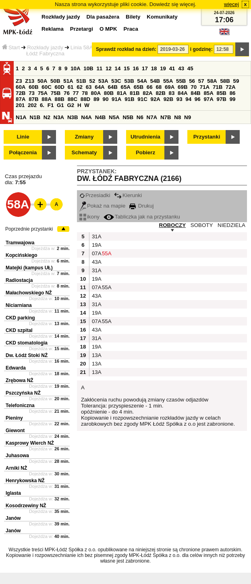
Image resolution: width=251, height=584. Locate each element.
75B (55, 93)
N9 (187, 117)
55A (168, 81)
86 (233, 93)
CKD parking (20, 318)
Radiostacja (19, 280)
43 (181, 68)
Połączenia (23, 152)
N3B (72, 117)
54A (142, 81)
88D (85, 99)
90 (105, 99)
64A (99, 87)
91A (116, 99)
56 (192, 81)
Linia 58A (82, 47)
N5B (127, 117)
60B (33, 87)
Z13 (29, 81)
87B (33, 99)
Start (11, 47)
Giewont (15, 430)
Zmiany (84, 137)
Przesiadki (94, 195)
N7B (165, 117)
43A (96, 262)
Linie (23, 137)
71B (217, 87)
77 (76, 93)
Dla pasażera (103, 17)
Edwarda (16, 368)
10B (88, 68)
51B (81, 81)
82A (147, 93)
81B (134, 93)
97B (221, 99)
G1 (60, 105)
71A (205, 87)
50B (55, 81)
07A (96, 253)
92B (168, 99)
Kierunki (128, 195)
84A (182, 93)
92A (155, 99)
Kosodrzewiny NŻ (26, 505)
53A (103, 81)
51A (68, 81)
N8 (177, 117)
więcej (231, 4)
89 (96, 99)
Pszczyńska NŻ (23, 393)
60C (46, 87)
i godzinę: (201, 49)
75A (43, 93)
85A (208, 93)
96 (198, 99)
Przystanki (206, 137)
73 (32, 93)
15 (127, 68)
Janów (13, 518)
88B (59, 99)
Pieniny (14, 418)
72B (20, 93)
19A (96, 245)
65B (138, 87)
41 (172, 68)
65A (126, 87)
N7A (152, 117)
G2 (70, 105)
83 (172, 93)
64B (112, 87)
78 (85, 93)
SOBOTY (202, 225)
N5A (114, 117)
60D (59, 87)
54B (155, 81)
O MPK (108, 29)
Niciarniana (19, 305)
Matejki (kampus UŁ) (29, 268)
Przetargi (81, 29)
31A (96, 236)
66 (150, 87)
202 (32, 105)
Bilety (133, 17)
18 (154, 68)
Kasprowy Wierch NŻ (30, 443)
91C (142, 99)
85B (221, 93)
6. (42, 105)
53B (129, 81)
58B (225, 81)
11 (99, 68)
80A (96, 93)
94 (188, 99)
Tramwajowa (20, 243)
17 (145, 68)
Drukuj (141, 206)
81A (122, 93)
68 (159, 87)
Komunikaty (162, 17)
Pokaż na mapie (102, 206)
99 (233, 99)
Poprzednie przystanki (29, 229)
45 (190, 68)
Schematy (84, 152)
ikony (89, 217)
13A (96, 355)
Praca (131, 29)
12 (109, 68)
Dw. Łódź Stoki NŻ (27, 355)
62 (80, 87)
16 (136, 68)
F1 (51, 105)
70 (194, 87)
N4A (86, 117)
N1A (21, 117)
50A (42, 81)
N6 (140, 117)
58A (212, 81)
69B (182, 87)
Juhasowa (17, 455)
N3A (59, 117)
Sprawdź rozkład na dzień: (126, 49)
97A (208, 99)
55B (181, 81)
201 (20, 105)
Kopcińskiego (21, 255)
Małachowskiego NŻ (29, 293)
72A (230, 87)
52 (92, 81)
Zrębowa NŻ (19, 380)
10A (75, 68)
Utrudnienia (145, 137)
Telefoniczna (20, 405)
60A (20, 87)
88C (72, 99)
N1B (34, 117)
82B (160, 93)
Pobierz (145, 152)
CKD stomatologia (27, 343)
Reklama (52, 29)
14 (118, 68)
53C (116, 81)
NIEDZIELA (231, 225)
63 (89, 87)
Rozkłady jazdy (45, 47)
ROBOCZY (172, 225)
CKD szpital (19, 330)
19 (163, 68)
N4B (100, 117)
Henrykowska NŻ (25, 480)
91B (129, 99)
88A (46, 99)
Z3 (19, 81)
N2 (47, 117)
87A (20, 99)
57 (201, 81)
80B (109, 93)
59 (236, 81)
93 (179, 99)
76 (67, 93)
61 (71, 87)
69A (169, 87)
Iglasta (13, 493)
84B (195, 93)
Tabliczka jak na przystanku (142, 217)
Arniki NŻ (16, 468)
